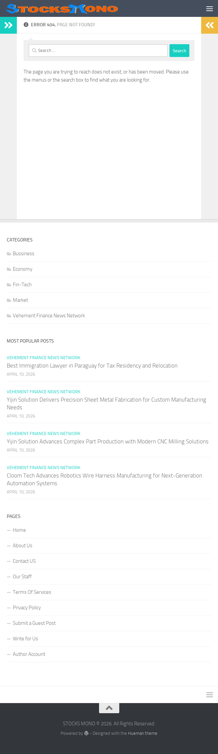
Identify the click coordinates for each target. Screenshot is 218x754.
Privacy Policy (27, 608)
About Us (22, 546)
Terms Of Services (32, 592)
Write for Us (25, 639)
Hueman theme (142, 733)
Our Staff (22, 577)
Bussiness (23, 254)
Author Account (29, 654)
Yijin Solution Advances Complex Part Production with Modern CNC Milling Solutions (108, 441)
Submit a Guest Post (34, 623)
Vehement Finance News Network (49, 316)
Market (20, 300)
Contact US (24, 561)
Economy (22, 269)
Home (19, 530)
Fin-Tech (22, 285)
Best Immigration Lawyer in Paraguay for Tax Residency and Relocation (92, 365)
